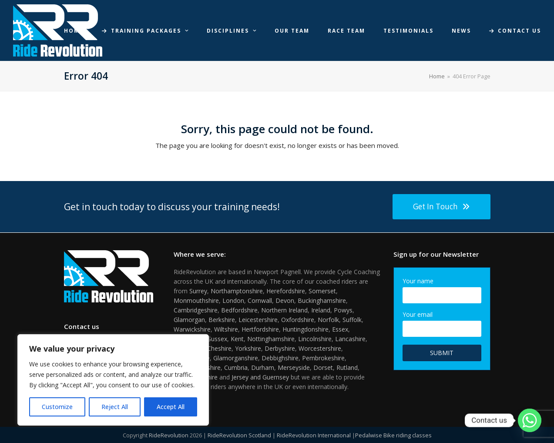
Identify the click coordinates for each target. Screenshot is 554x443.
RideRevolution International (314, 435)
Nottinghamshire (271, 339)
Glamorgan (189, 319)
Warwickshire (192, 329)
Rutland (347, 367)
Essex (340, 329)
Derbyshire (280, 348)
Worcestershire (320, 348)
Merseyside (294, 367)
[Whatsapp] (529, 420)
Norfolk (328, 319)
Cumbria (236, 367)
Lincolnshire (315, 339)
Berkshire (221, 319)
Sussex (217, 339)
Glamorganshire (235, 358)
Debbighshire (280, 358)
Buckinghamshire (322, 300)
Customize (57, 407)
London (233, 300)
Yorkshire (248, 348)
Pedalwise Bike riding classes (393, 435)
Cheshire (219, 348)
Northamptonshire (237, 291)
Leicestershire (258, 319)
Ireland (320, 310)
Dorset (323, 367)
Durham (262, 367)
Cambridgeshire (196, 310)
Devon (284, 300)
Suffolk (352, 319)
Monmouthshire (196, 300)
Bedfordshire (239, 310)
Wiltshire (226, 329)
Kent (237, 339)
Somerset (322, 291)
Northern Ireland (284, 310)
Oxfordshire (297, 319)
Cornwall (260, 300)
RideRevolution (168, 435)
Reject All (114, 407)
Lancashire (350, 339)
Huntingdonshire (305, 329)
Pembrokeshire (323, 358)
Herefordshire (285, 291)
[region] (113, 380)
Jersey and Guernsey (260, 377)
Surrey (198, 291)
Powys (343, 310)
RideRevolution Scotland (239, 435)
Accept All (171, 407)
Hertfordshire (260, 329)
